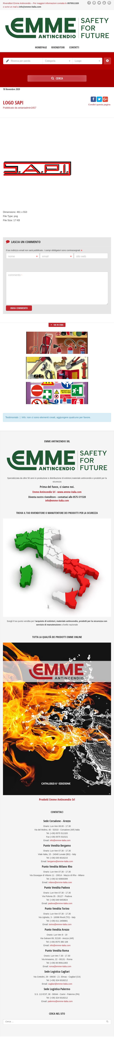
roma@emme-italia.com (60, 966)
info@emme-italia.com (57, 500)
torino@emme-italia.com (60, 924)
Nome (23, 256)
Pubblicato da (19, 108)
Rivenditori (58, 47)
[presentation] (28, 265)
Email (57, 256)
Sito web (81, 256)
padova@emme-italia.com (60, 903)
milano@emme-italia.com (60, 882)
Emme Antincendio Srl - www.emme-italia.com (57, 492)
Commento (15, 275)
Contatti (74, 47)
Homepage (41, 47)
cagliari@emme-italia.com (60, 984)
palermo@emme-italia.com (60, 1001)
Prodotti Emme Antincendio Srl (57, 799)
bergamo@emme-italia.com (60, 861)
